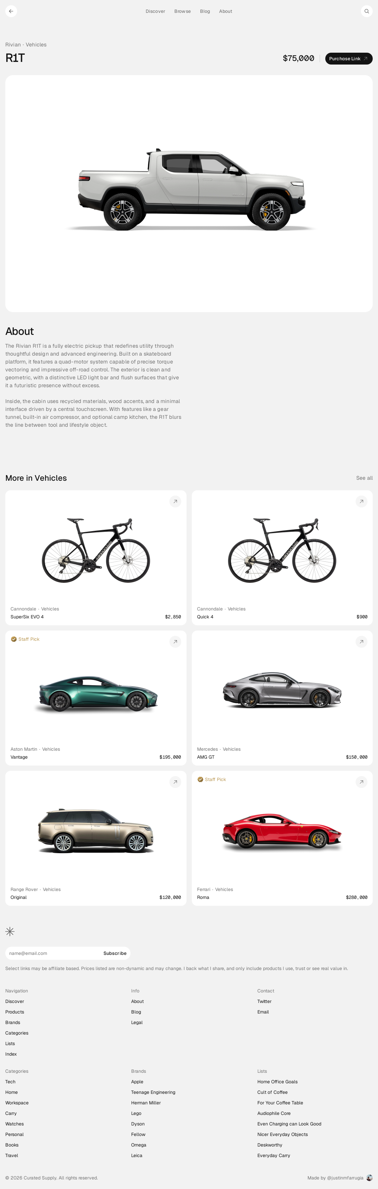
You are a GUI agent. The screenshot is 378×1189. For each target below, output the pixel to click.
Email (263, 1012)
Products (14, 1012)
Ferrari (203, 889)
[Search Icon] (367, 11)
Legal (137, 1022)
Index (11, 1054)
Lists (10, 1043)
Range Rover (24, 889)
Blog (136, 1012)
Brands (12, 1022)
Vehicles (36, 44)
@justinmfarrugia (345, 1178)
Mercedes (207, 749)
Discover (14, 1001)
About (137, 1001)
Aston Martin (24, 749)
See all (364, 477)
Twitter (264, 1001)
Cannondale (23, 609)
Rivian (13, 44)
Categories (16, 1033)
